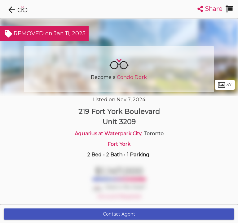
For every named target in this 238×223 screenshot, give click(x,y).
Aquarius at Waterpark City (108, 134)
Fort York (119, 144)
